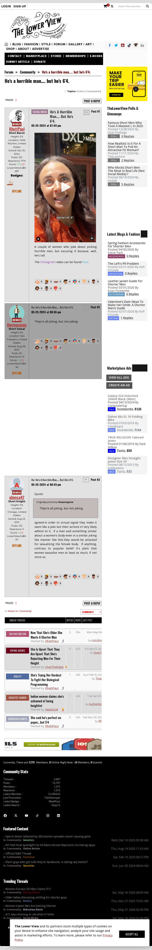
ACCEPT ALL (132, 934)
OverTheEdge (54, 667)
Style (46, 44)
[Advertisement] (110, 25)
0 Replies (133, 256)
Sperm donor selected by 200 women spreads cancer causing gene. (48, 836)
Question (28, 865)
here (85, 262)
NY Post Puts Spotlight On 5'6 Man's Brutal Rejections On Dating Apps (50, 845)
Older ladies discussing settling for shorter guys (36, 897)
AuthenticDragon (100, 704)
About (23, 48)
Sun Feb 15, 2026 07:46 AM (99, 674)
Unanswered (93, 91)
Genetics (28, 840)
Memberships (76, 56)
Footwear (29, 857)
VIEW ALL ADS (119, 378)
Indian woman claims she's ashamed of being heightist (47, 701)
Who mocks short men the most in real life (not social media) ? (126, 170)
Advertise (40, 48)
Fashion (31, 44)
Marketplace (36, 56)
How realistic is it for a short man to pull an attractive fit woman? (124, 146)
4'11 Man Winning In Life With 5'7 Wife (29, 914)
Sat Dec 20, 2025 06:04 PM (99, 717)
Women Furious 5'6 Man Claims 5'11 (28, 889)
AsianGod (51, 709)
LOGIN (6, 6)
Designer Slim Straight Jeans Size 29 (124, 459)
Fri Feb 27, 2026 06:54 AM (100, 649)
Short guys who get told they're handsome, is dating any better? (46, 862)
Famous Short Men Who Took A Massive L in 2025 (125, 124)
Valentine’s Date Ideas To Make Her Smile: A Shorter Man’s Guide (126, 305)
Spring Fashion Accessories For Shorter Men (126, 244)
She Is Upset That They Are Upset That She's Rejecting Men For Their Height (45, 656)
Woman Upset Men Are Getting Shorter (30, 906)
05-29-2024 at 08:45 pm (46, 484)
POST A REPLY (92, 101)
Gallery (75, 44)
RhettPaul (17, 129)
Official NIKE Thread (18, 853)
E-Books (96, 56)
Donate (40, 61)
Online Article (31, 848)
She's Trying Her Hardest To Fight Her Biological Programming (46, 680)
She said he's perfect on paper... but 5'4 (46, 720)
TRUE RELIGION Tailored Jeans (126, 439)
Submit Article (18, 61)
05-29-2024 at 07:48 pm (46, 126)
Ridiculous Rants (33, 909)
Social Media (30, 918)
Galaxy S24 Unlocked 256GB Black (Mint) (123, 397)
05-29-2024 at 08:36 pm (46, 312)
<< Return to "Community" (18, 611)
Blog (16, 44)
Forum (59, 44)
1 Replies (127, 318)
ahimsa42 (16, 497)
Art (89, 44)
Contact (15, 56)
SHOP (10, 48)
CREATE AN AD (119, 385)
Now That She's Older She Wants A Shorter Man (46, 634)
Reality (27, 901)
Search (147, 6)
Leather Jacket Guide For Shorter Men (125, 282)
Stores (56, 56)
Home (6, 44)
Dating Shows (31, 892)
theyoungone (17, 325)
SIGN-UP (19, 6)
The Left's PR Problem (123, 264)
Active (80, 91)
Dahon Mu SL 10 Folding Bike (125, 418)
